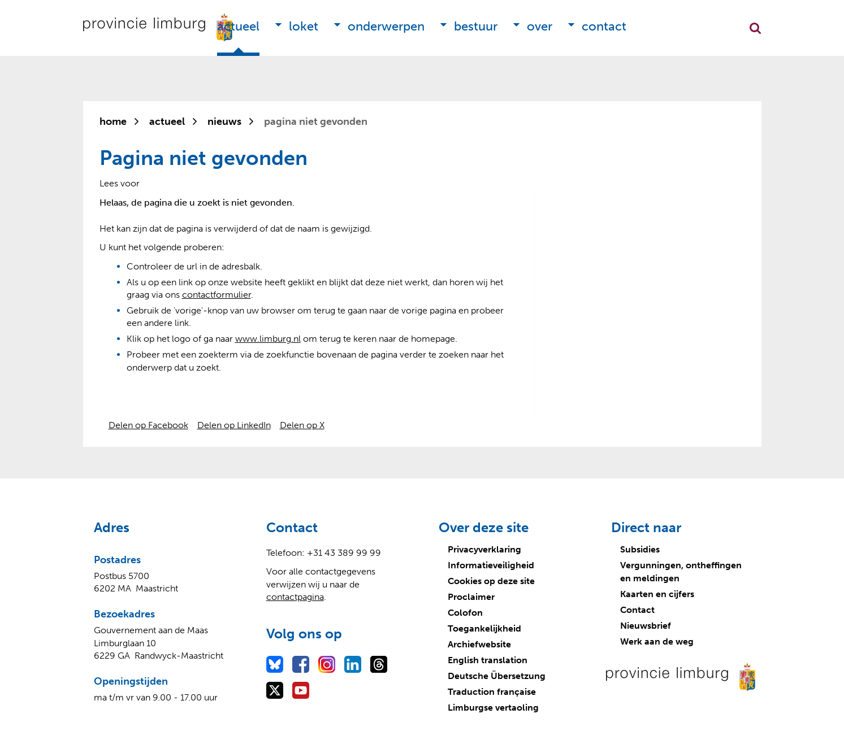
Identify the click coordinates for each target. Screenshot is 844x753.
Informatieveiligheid (491, 565)
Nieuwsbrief (645, 625)
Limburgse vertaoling (493, 707)
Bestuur (475, 26)
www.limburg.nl (268, 338)
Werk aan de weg (657, 641)
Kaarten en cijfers (657, 594)
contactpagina (295, 596)
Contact (604, 26)
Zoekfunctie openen (755, 28)
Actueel (238, 26)
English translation (487, 660)
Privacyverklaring (484, 549)
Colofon (465, 612)
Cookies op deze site (491, 581)
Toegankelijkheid (484, 628)
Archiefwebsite (479, 644)
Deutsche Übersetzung (497, 676)
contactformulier (216, 294)
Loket (303, 26)
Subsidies (640, 549)
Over (539, 26)
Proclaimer (471, 596)
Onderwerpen (386, 26)
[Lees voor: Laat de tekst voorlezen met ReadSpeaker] (119, 183)
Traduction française (492, 691)
